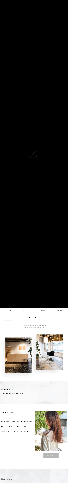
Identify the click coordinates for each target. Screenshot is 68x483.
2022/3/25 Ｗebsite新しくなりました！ (14, 393)
